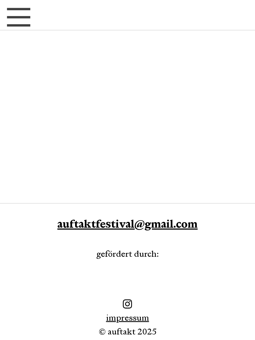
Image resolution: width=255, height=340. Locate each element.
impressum (127, 304)
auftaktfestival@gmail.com (127, 224)
